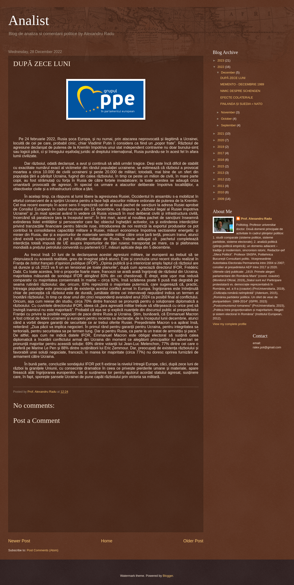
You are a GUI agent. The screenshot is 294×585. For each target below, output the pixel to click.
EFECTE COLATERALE (236, 97)
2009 (221, 199)
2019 (221, 146)
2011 (221, 186)
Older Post (193, 541)
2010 (221, 192)
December (228, 72)
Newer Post (19, 541)
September (229, 125)
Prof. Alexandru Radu (256, 218)
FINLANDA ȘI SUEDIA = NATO (241, 104)
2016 (221, 159)
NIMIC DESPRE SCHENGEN (240, 91)
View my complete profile (229, 324)
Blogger (168, 575)
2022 (221, 67)
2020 (221, 140)
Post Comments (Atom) (42, 550)
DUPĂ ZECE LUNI (232, 78)
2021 (221, 133)
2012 (221, 179)
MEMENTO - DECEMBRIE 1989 (242, 84)
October (227, 118)
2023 (221, 60)
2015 (221, 166)
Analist (28, 20)
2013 (221, 172)
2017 (221, 153)
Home (106, 541)
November (228, 112)
